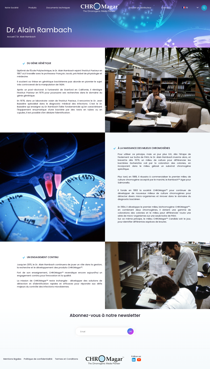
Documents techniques (58, 7)
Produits (32, 7)
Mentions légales (12, 358)
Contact (165, 7)
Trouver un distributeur (140, 7)
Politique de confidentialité (38, 358)
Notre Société (11, 7)
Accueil (11, 36)
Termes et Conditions (66, 358)
